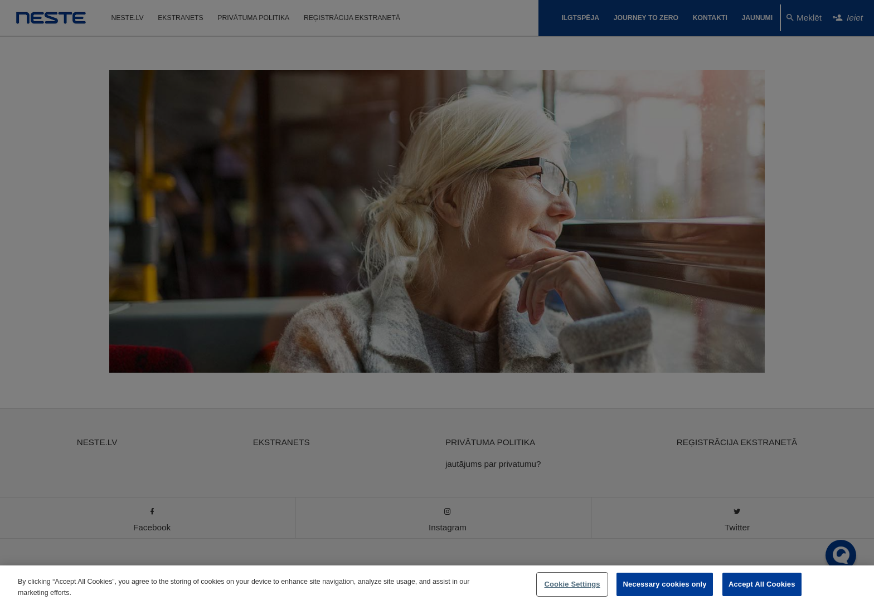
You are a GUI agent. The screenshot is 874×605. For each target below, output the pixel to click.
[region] (437, 585)
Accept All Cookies (762, 584)
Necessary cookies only (664, 584)
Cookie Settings (572, 584)
